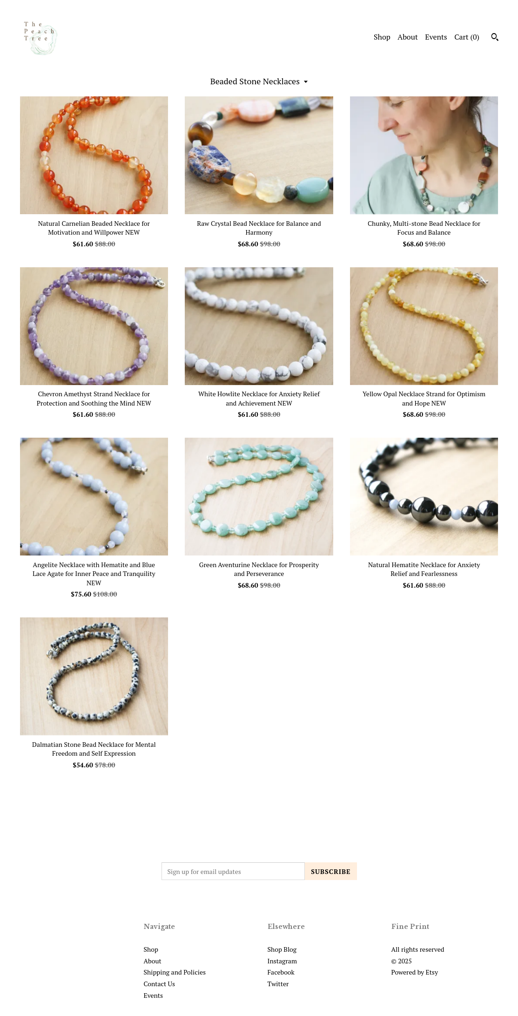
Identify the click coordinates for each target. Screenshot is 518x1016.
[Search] (494, 38)
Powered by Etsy (414, 972)
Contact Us (159, 983)
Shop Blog (282, 949)
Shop (382, 37)
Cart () (466, 37)
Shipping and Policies (175, 972)
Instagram (282, 960)
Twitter (278, 983)
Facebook (281, 972)
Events (436, 37)
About (407, 37)
